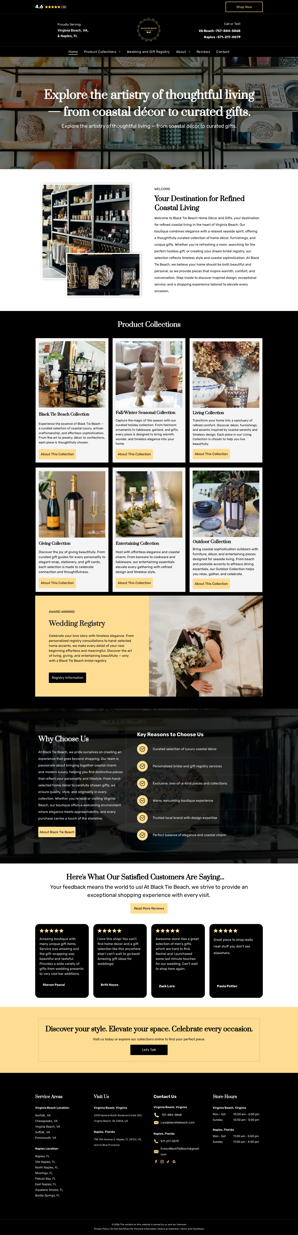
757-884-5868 (172, 1115)
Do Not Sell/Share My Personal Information (133, 1229)
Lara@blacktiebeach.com (178, 1122)
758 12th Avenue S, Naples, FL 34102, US (117, 1139)
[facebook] (156, 1162)
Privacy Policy (101, 1229)
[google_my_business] (174, 1162)
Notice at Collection (168, 1229)
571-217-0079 (170, 1141)
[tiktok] (168, 1162)
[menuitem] (73, 52)
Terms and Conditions (192, 1229)
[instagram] (162, 1162)
